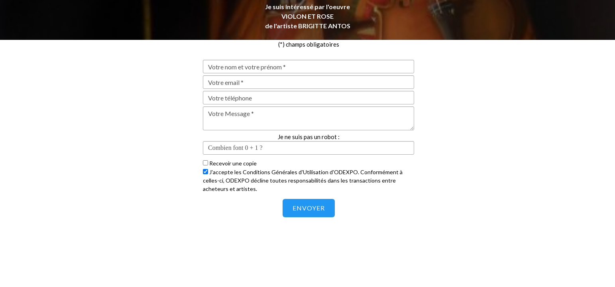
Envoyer (309, 208)
